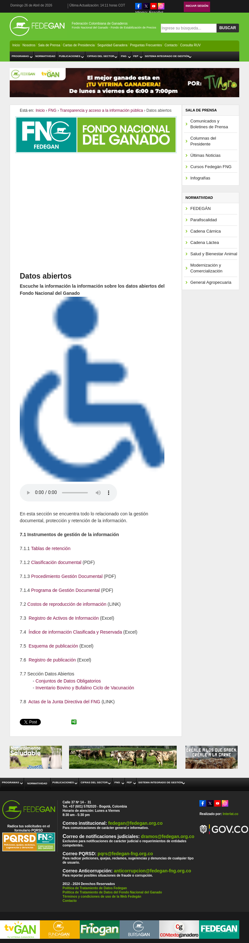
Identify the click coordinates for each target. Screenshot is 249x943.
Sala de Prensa (49, 45)
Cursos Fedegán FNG (210, 166)
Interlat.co (230, 814)
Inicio (16, 45)
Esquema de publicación (53, 646)
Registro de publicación (52, 659)
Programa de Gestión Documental (65, 590)
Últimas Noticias (205, 155)
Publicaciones (69, 56)
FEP (135, 56)
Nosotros (28, 45)
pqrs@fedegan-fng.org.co (125, 853)
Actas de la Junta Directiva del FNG (64, 701)
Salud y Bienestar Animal (213, 253)
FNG (123, 56)
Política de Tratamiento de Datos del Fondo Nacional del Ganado (112, 892)
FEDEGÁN (200, 208)
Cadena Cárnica (205, 231)
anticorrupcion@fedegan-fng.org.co (152, 870)
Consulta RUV (190, 45)
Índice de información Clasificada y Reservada (75, 632)
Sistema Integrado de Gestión (167, 56)
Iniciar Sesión (197, 5)
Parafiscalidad (203, 219)
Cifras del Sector (100, 56)
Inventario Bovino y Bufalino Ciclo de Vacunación (85, 687)
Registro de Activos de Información (64, 618)
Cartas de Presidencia (79, 45)
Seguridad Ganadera (112, 45)
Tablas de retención (50, 548)
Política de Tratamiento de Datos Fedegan (95, 888)
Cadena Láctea (204, 242)
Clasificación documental (56, 562)
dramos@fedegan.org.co (168, 836)
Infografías (200, 178)
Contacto (170, 45)
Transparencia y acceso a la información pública (101, 110)
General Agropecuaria (210, 282)
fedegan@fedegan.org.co (135, 823)
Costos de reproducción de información (66, 604)
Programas (20, 56)
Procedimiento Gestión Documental (67, 576)
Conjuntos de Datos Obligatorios (68, 681)
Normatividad (45, 56)
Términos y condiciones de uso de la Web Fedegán (102, 896)
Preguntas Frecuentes (146, 45)
